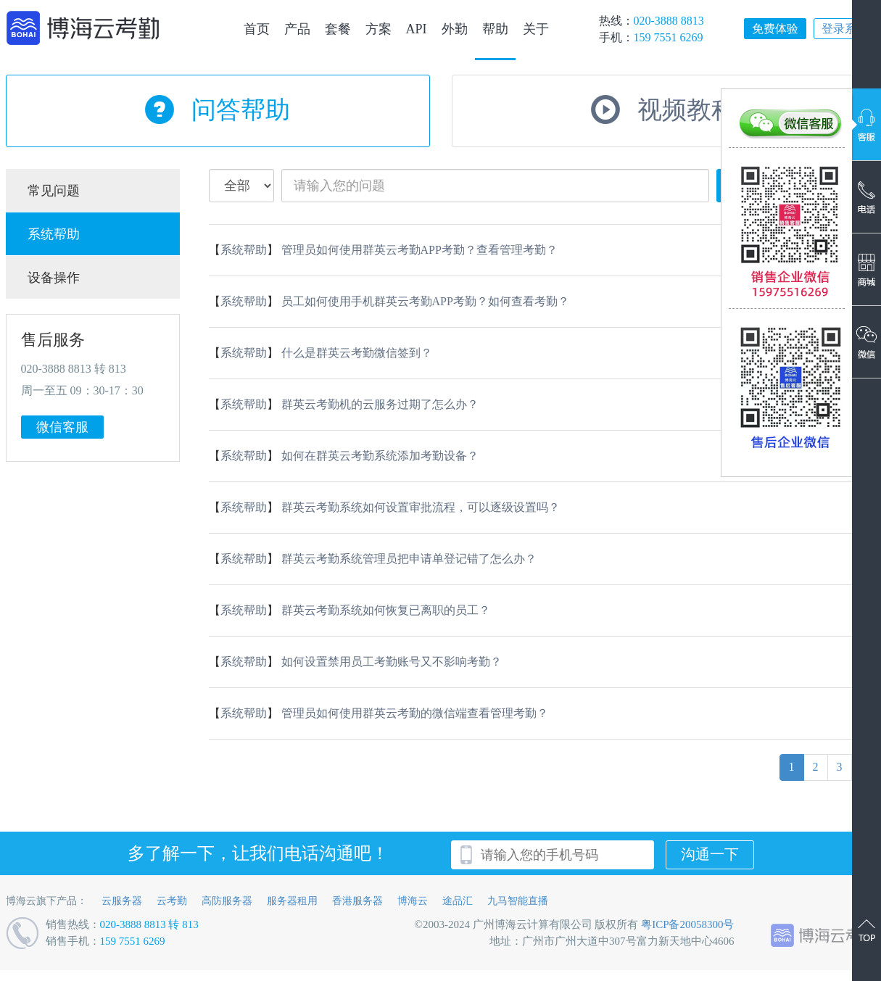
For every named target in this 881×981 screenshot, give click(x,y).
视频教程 (686, 109)
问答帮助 (240, 109)
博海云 (412, 900)
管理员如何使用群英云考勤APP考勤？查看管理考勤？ (419, 250)
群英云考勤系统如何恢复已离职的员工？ (385, 610)
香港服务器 (357, 900)
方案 (378, 29)
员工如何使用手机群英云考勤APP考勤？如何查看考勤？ (425, 301)
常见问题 (54, 190)
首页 (257, 29)
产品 (297, 29)
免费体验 (775, 28)
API (416, 29)
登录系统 (845, 28)
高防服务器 (227, 900)
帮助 (495, 29)
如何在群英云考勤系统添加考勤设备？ (380, 456)
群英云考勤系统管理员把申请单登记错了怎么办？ (409, 558)
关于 (536, 29)
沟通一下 (710, 854)
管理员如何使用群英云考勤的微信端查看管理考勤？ (414, 713)
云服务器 (122, 900)
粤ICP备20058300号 (687, 924)
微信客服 (62, 427)
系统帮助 (54, 234)
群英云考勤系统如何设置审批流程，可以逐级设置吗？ (420, 507)
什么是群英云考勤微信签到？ (356, 353)
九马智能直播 (517, 900)
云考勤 (172, 900)
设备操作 (54, 277)
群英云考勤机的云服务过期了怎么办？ (380, 404)
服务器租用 (292, 900)
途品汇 (457, 900)
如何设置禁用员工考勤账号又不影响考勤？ (391, 661)
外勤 (455, 29)
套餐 (338, 29)
